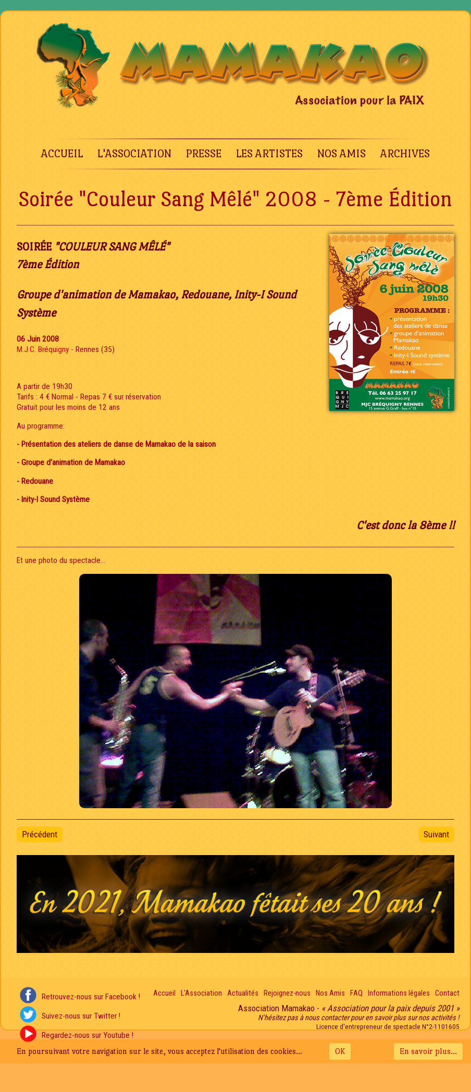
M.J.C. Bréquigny (43, 349)
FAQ (356, 993)
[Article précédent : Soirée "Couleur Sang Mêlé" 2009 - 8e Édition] (40, 834)
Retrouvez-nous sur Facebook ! (91, 996)
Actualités (242, 993)
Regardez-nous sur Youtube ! (87, 1035)
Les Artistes (269, 153)
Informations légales (399, 993)
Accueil (62, 153)
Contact (447, 993)
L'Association (134, 153)
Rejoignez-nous (287, 993)
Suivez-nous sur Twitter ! (81, 1016)
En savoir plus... (428, 1051)
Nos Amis (341, 153)
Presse (203, 153)
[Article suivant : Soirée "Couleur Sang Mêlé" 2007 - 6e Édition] (436, 834)
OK (340, 1051)
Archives (405, 153)
